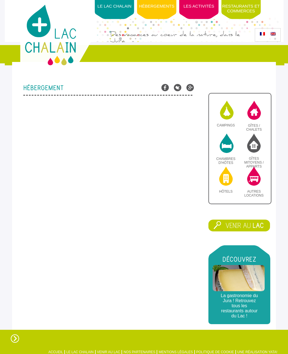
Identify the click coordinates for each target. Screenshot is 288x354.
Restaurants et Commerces (241, 8)
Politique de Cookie (215, 352)
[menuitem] (262, 33)
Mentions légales (176, 352)
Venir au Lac (108, 352)
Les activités (198, 6)
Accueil (55, 352)
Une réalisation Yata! (257, 352)
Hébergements (156, 6)
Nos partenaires (139, 352)
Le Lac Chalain (115, 6)
